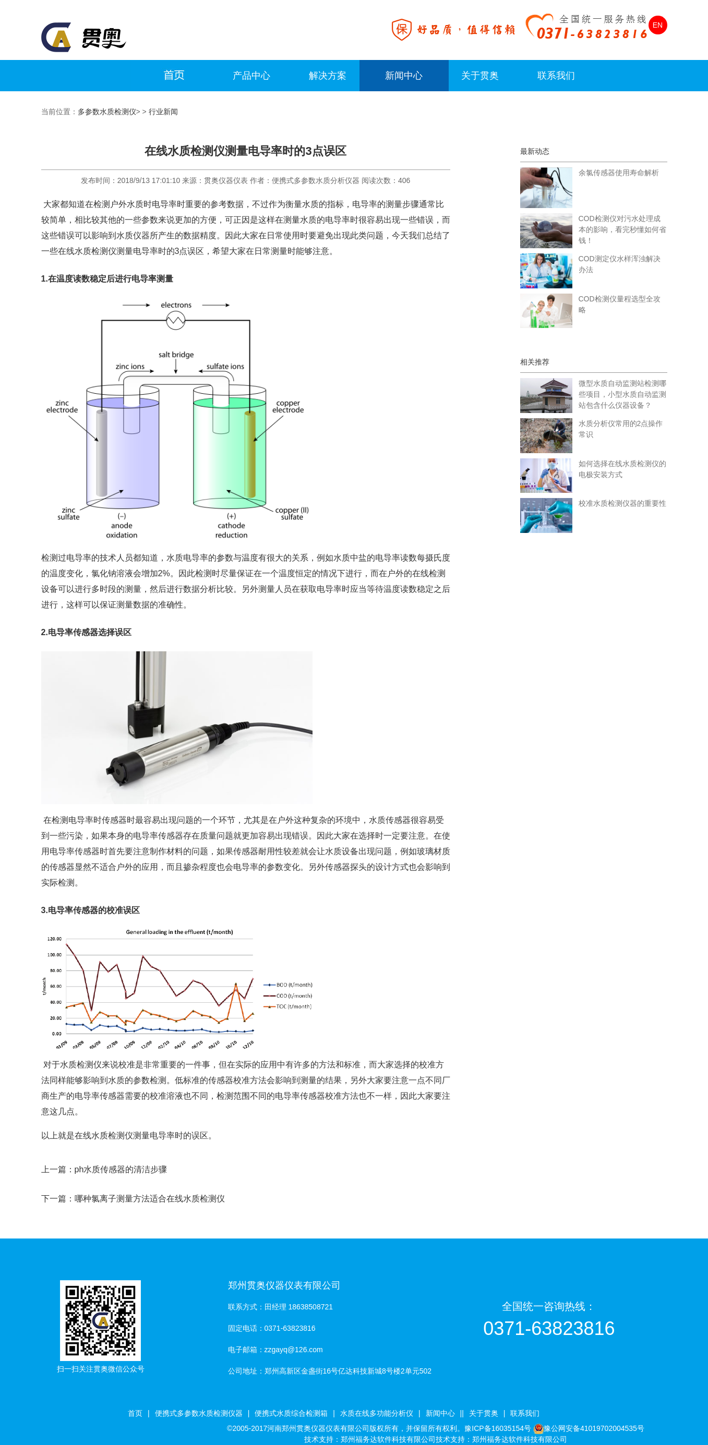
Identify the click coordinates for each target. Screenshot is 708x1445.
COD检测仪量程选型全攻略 (620, 304)
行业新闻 (163, 111)
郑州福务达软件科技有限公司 (388, 1439)
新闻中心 (404, 75)
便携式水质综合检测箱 (291, 1413)
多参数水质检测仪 (107, 111)
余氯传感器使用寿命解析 (619, 172)
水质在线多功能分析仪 (376, 1413)
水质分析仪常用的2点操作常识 (621, 429)
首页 (135, 1413)
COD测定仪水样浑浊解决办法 (620, 264)
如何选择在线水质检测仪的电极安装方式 (622, 469)
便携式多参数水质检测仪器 (199, 1413)
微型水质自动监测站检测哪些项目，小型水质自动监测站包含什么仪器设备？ (622, 394)
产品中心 (251, 75)
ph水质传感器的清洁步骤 (121, 1169)
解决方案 (327, 75)
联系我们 (556, 75)
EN (658, 25)
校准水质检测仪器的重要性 (622, 503)
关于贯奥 (480, 75)
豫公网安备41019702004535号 (594, 1428)
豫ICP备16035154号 (497, 1428)
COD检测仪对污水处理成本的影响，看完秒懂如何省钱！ (622, 229)
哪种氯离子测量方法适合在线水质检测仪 (150, 1198)
